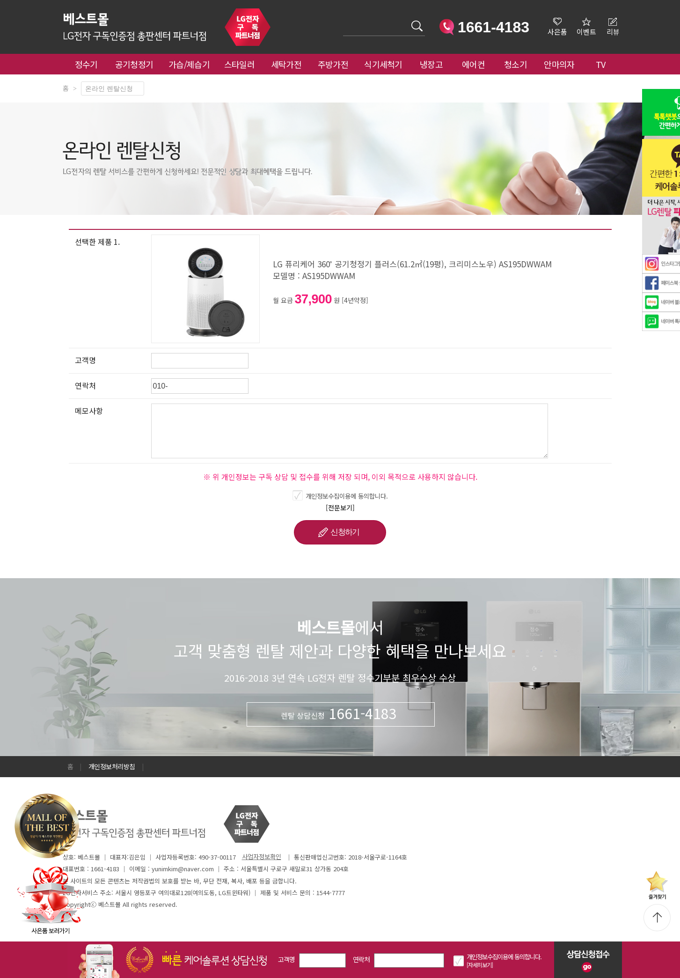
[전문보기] (340, 507)
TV (601, 64)
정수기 (86, 64)
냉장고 (431, 64)
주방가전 (333, 64)
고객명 (286, 959)
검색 (343, 20)
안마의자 (561, 64)
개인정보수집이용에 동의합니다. (347, 495)
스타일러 (239, 64)
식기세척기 (383, 64)
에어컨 (473, 64)
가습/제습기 (189, 64)
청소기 (515, 64)
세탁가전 (286, 64)
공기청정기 (134, 64)
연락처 (361, 959)
